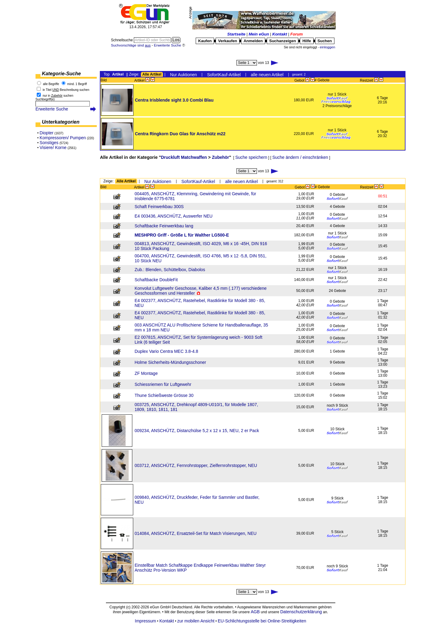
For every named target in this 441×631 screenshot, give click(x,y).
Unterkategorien (61, 122)
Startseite (236, 34)
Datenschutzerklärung (301, 611)
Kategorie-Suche (61, 73)
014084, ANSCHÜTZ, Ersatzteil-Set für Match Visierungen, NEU (195, 533)
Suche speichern (251, 157)
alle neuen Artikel (267, 74)
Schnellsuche (122, 40)
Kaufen (205, 41)
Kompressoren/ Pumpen (63, 137)
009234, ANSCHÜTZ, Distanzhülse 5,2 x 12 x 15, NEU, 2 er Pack (196, 430)
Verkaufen (227, 41)
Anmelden (253, 41)
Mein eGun (259, 34)
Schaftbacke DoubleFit (156, 279)
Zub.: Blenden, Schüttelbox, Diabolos (169, 269)
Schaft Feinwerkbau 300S (158, 206)
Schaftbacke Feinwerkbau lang (163, 225)
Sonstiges (49, 142)
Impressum (145, 620)
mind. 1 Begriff (77, 84)
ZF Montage (145, 373)
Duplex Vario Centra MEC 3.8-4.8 (166, 351)
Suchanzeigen (282, 41)
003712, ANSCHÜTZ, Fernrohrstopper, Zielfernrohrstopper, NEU (195, 465)
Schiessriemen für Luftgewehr (162, 384)
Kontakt (279, 34)
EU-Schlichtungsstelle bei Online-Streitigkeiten (262, 620)
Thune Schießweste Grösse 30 (163, 395)
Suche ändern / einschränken (300, 157)
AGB (255, 611)
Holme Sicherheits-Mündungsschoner (170, 362)
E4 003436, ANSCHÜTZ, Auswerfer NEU (173, 216)
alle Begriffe (51, 84)
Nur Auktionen (183, 74)
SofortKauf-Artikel (224, 74)
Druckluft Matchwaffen (184, 157)
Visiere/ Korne (53, 147)
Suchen (325, 41)
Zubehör (220, 157)
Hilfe (306, 41)
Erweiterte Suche (52, 108)
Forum (296, 34)
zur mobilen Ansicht (195, 620)
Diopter (46, 132)
